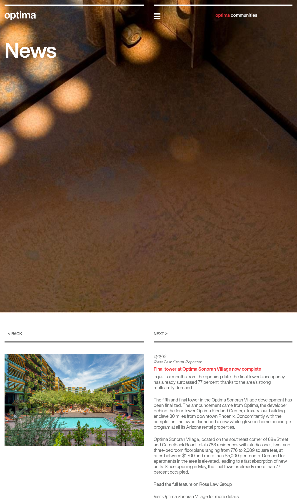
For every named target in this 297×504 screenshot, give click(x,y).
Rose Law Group (215, 484)
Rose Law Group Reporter (178, 361)
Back (16, 334)
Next (159, 334)
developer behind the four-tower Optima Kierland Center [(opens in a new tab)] (220, 408)
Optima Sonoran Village (185, 496)
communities (236, 15)
